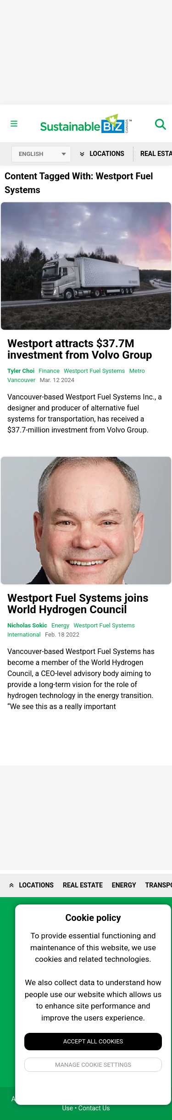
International (24, 634)
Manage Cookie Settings (93, 1064)
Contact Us (94, 1108)
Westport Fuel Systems (94, 370)
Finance (49, 370)
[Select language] (41, 154)
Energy (60, 625)
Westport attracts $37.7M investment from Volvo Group (79, 349)
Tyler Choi (20, 370)
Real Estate (83, 885)
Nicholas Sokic (27, 625)
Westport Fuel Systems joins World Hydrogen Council (77, 604)
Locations (102, 153)
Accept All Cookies (93, 1041)
